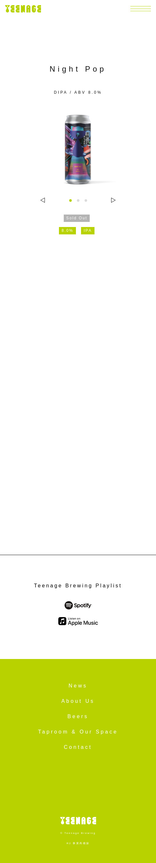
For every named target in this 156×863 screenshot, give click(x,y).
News (78, 685)
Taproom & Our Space (78, 731)
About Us (77, 701)
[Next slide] (113, 200)
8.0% (67, 230)
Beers (78, 716)
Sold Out (76, 218)
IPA (88, 230)
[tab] (70, 200)
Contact (78, 747)
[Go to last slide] (42, 200)
